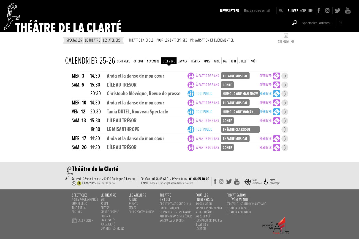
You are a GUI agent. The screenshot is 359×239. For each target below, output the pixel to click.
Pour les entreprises (171, 40)
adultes (133, 199)
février (195, 61)
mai (225, 61)
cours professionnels (141, 212)
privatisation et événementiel (212, 40)
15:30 (95, 84)
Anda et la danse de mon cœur (135, 75)
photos (105, 207)
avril (217, 61)
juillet (243, 61)
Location (201, 228)
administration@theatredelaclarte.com (171, 183)
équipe (104, 203)
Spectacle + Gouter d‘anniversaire (246, 204)
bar (103, 199)
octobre (138, 61)
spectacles (74, 40)
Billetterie (202, 224)
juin (233, 61)
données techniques (112, 228)
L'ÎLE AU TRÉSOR (122, 84)
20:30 (95, 93)
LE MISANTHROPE (123, 129)
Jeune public (79, 203)
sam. (78, 84)
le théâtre (92, 40)
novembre (153, 61)
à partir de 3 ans (207, 76)
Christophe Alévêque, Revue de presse (143, 93)
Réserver (266, 76)
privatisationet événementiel (238, 197)
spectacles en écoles (172, 220)
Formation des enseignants (175, 212)
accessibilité (108, 224)
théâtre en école (141, 40)
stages (132, 207)
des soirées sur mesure (209, 208)
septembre (123, 61)
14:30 (95, 75)
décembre (169, 61)
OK (281, 10)
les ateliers (111, 40)
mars (207, 61)
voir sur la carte (106, 183)
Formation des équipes (209, 220)
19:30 (95, 129)
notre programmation (85, 199)
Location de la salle (238, 208)
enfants (133, 203)
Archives (77, 212)
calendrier (286, 39)
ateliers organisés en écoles (176, 216)
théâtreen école (166, 197)
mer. (78, 75)
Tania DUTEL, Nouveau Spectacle (137, 111)
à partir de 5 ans (207, 84)
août (254, 61)
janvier (183, 61)
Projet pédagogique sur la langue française (175, 206)
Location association (239, 212)
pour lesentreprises (204, 197)
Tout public (204, 93)
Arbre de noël (204, 216)
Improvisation (204, 204)
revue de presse (110, 212)
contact (105, 216)
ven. (78, 111)
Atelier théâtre (204, 212)
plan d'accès (108, 220)
